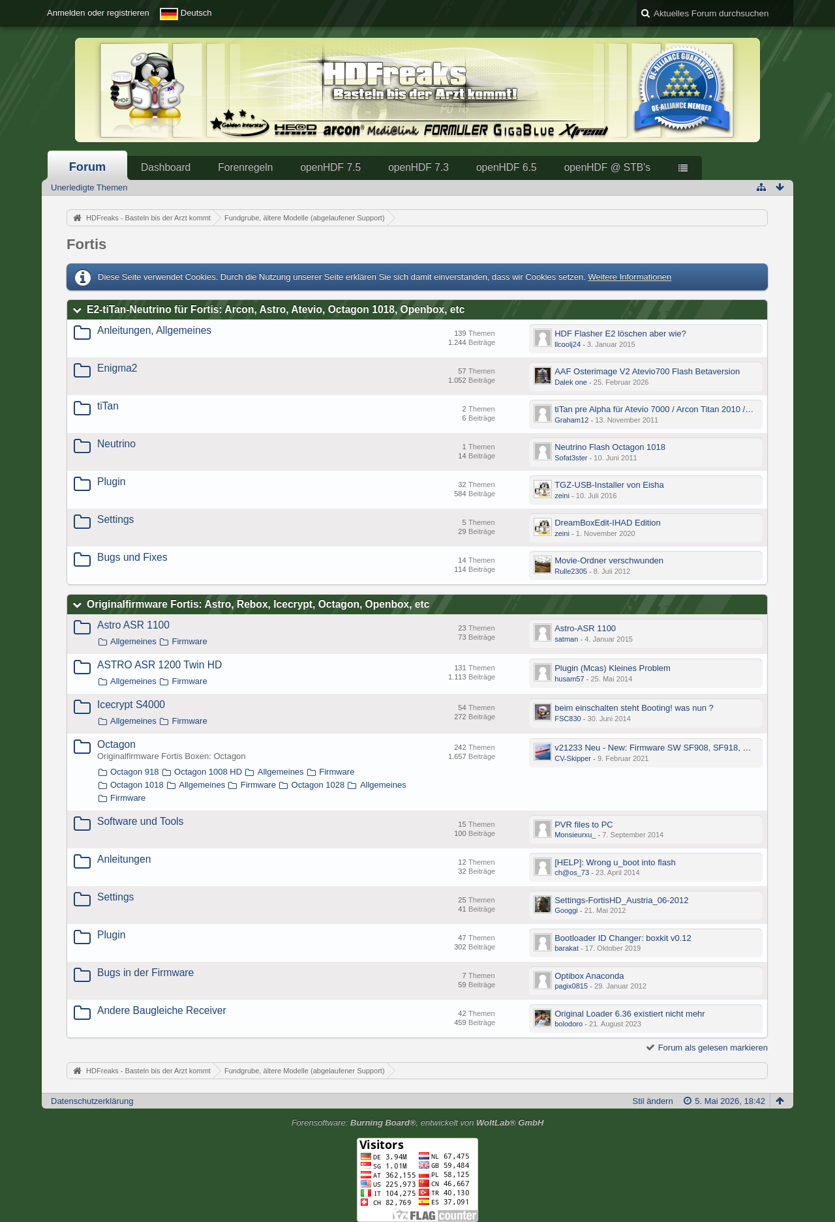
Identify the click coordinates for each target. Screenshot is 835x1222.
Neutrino (116, 443)
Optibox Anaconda (589, 976)
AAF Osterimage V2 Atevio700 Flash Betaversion (647, 371)
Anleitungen (124, 859)
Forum (87, 166)
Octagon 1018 (137, 785)
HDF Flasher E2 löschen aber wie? (620, 333)
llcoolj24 (567, 344)
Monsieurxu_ (575, 835)
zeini (561, 495)
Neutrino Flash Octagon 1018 (609, 447)
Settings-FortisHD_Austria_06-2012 (621, 900)
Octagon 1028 (318, 785)
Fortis (86, 244)
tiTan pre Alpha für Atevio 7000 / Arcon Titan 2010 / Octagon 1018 (677, 409)
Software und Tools (140, 821)
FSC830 (567, 719)
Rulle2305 (570, 571)
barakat (566, 948)
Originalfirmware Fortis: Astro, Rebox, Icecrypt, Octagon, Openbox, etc (258, 604)
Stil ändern (653, 1101)
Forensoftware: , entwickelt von (418, 1122)
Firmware (189, 641)
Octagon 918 (134, 772)
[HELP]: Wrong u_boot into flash (614, 862)
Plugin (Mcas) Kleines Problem (612, 668)
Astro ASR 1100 (133, 625)
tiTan (108, 405)
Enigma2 (117, 368)
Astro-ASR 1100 (585, 628)
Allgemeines (133, 641)
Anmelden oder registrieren (98, 13)
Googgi (566, 910)
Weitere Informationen (629, 277)
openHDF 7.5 (330, 167)
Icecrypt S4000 (131, 704)
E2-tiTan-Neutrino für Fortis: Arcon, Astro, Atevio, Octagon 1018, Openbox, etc (275, 309)
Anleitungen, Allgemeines (154, 330)
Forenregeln (245, 167)
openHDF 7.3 (418, 167)
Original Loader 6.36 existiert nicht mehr (629, 1014)
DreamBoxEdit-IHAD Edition (607, 523)
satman (566, 639)
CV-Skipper (572, 758)
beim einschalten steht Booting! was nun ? (634, 708)
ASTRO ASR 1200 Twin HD (159, 664)
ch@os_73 (571, 872)
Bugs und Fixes (132, 557)
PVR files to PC (583, 824)
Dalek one (570, 382)
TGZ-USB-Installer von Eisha (609, 485)
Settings (115, 519)
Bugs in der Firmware (145, 972)
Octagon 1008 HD (208, 772)
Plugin (111, 481)
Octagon (116, 744)
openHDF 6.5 (506, 167)
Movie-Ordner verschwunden (608, 560)
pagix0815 (571, 986)
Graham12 (571, 420)
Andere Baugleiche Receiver (161, 1010)
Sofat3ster (570, 458)
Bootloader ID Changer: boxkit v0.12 (622, 938)
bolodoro (568, 1024)
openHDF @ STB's (607, 167)
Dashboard (165, 167)
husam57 (569, 679)
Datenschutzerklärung (92, 1101)
